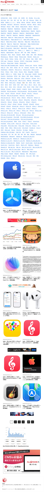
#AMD (13, 26)
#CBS (20, 59)
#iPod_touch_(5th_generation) (27, 119)
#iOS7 (18, 84)
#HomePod (3, 76)
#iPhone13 (8, 100)
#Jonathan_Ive (32, 128)
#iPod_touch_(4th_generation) (13, 119)
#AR (25, 52)
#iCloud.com (28, 78)
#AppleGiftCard (4, 31)
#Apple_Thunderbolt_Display (33, 44)
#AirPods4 (39, 22)
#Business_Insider (22, 56)
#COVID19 (22, 61)
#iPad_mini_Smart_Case (5, 97)
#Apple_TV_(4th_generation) (6, 48)
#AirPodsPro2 (16, 24)
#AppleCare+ (35, 28)
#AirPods (23, 22)
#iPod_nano (18, 115)
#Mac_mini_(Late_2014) (26, 147)
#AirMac (2, 22)
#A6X (24, 20)
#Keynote (13, 130)
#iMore (2, 82)
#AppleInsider (10, 31)
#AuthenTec (33, 52)
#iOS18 (14, 84)
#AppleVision (15, 35)
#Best (32, 54)
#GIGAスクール (9, 74)
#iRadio (15, 121)
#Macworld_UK (4, 147)
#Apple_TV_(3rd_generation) (25, 46)
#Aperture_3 (36, 26)
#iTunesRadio (3, 123)
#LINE (23, 132)
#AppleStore (22, 33)
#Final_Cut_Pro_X (18, 69)
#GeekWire (36, 72)
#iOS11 (34, 82)
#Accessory (31, 20)
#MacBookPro (12, 136)
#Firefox (2, 72)
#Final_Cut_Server (26, 69)
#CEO (24, 59)
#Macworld (37, 145)
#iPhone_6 (28, 108)
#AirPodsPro (9, 24)
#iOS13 (2, 84)
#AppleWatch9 (28, 35)
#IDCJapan (34, 78)
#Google (19, 74)
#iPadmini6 (3, 89)
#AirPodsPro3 (23, 24)
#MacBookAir (38, 134)
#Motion (8, 158)
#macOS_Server (4, 145)
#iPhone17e (34, 102)
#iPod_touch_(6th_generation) (7, 121)
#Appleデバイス (29, 50)
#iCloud (22, 78)
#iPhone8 (14, 104)
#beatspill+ (19, 54)
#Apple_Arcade (4, 37)
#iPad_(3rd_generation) (11, 91)
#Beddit (23, 54)
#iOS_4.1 (30, 84)
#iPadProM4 (3, 91)
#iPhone (18, 97)
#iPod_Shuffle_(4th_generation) (26, 117)
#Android (17, 26)
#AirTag (39, 24)
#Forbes (16, 72)
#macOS (22, 143)
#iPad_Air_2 (29, 93)
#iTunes (19, 121)
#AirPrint (34, 24)
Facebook (4, 4)
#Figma (40, 67)
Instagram (13, 4)
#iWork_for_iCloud (17, 128)
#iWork (6, 128)
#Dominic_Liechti (28, 65)
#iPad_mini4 (3, 95)
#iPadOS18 (24, 89)
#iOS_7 (6, 87)
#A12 (8, 20)
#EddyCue (40, 65)
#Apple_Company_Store (19, 37)
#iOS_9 (14, 87)
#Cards (2, 59)
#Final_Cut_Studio (35, 69)
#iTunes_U (34, 125)
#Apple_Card (10, 37)
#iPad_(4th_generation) (22, 91)
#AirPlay (18, 22)
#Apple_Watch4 (31, 48)
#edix (8, 67)
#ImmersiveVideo (36, 80)
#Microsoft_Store (21, 156)
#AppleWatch (21, 35)
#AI (40, 20)
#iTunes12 (30, 121)
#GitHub (14, 74)
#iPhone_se (16, 112)
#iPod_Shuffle (16, 117)
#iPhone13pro (14, 100)
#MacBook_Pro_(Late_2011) (6, 140)
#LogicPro (28, 132)
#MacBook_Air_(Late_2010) (6, 138)
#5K (27, 18)
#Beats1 (13, 54)
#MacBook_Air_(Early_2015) (28, 136)
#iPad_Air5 (24, 93)
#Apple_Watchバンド (12, 50)
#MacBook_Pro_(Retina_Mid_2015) (8, 143)
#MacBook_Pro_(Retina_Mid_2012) (33, 140)
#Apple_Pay (9, 44)
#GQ (23, 74)
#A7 (27, 20)
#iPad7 (37, 87)
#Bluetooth (11, 56)
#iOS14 (6, 84)
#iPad (24, 87)
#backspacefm (4, 54)
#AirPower (29, 24)
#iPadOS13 (19, 89)
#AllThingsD (3, 26)
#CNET (40, 59)
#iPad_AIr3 (13, 93)
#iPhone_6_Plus (12, 110)
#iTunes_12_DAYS (11, 123)
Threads (8, 4)
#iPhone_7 (19, 110)
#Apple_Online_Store (36, 41)
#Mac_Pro (24, 149)
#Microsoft (15, 156)
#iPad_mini (35, 93)
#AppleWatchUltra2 (36, 35)
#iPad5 (33, 87)
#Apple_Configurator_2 (5, 39)
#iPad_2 (40, 91)
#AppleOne (33, 31)
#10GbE (10, 18)
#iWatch (2, 128)
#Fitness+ (7, 72)
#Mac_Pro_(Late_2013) (5, 151)
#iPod (33, 112)
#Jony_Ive (38, 128)
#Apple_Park (3, 44)
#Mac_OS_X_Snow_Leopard (14, 149)
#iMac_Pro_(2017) (22, 80)
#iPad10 (28, 87)
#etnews (15, 67)
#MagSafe (11, 153)
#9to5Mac (31, 18)
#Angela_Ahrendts (23, 26)
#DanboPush (35, 61)
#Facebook (26, 67)
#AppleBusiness (17, 28)
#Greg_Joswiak (28, 74)
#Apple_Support (23, 44)
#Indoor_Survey (12, 82)
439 (29, 422)
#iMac (7, 80)
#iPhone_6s (34, 108)
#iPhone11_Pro (37, 97)
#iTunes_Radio (21, 125)
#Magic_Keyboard (33, 151)
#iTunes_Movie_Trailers (12, 125)
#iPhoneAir (20, 104)
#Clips (32, 59)
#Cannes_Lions (36, 56)
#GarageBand (30, 72)
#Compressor (10, 61)
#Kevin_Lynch (7, 130)
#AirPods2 (28, 22)
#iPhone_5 (3, 108)
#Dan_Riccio (3, 63)
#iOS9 (22, 84)
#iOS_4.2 (35, 84)
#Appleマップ (37, 50)
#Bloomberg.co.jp (4, 56)
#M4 (22, 134)
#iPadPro (30, 89)
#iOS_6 (2, 87)
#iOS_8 (10, 87)
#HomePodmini (10, 76)
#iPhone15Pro (3, 102)
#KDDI (2, 130)
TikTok (21, 4)
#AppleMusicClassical (25, 31)
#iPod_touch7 (3, 119)
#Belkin (27, 54)
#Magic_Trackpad (4, 153)
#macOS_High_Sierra (38, 143)
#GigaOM (2, 74)
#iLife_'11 (39, 78)
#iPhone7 (9, 104)
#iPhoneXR (3, 106)
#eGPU (11, 67)
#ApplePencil (3, 33)
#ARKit (28, 52)
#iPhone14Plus (27, 100)
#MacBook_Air (19, 136)
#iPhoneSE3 (31, 104)
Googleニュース (26, 4)
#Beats (9, 54)
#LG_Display (25, 130)
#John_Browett (25, 128)
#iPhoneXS (8, 106)
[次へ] (32, 421)
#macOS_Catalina (29, 143)
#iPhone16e (15, 102)
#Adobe (36, 20)
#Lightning (31, 130)
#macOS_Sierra (12, 145)
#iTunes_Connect (25, 123)
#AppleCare (29, 28)
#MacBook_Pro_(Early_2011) (26, 138)
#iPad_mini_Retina (29, 95)
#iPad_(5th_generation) (32, 91)
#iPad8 (41, 87)
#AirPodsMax (3, 24)
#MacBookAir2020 (4, 136)
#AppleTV (37, 33)
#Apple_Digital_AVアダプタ (16, 39)
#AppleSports (15, 33)
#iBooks (31, 76)
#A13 (12, 20)
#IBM (28, 76)
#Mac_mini (18, 147)
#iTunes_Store (28, 125)
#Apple (16, 10)
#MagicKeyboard (25, 151)
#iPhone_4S (40, 106)
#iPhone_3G (22, 106)
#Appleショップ (21, 50)
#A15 (15, 20)
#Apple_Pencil (16, 44)
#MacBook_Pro (16, 138)
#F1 (22, 67)
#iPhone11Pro (30, 97)
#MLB (34, 156)
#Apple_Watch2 (16, 48)
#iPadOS (13, 89)
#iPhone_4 (34, 106)
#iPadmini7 (8, 89)
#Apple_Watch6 (4, 50)
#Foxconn (21, 72)
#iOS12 (38, 82)
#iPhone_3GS (28, 106)
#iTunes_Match (4, 125)
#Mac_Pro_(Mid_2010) (16, 151)
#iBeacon (23, 76)
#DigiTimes (22, 65)
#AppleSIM (9, 33)
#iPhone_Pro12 (10, 112)
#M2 (16, 134)
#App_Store (17, 52)
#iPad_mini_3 (22, 95)
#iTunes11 (24, 121)
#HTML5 (15, 76)
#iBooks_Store (17, 78)
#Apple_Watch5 (39, 48)
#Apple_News (27, 41)
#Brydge (16, 56)
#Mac (28, 134)
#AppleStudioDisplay (30, 33)
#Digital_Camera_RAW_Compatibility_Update (9, 65)
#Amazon (8, 26)
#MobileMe (3, 158)
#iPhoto (29, 112)
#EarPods (35, 65)
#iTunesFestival (36, 121)
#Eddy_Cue (3, 67)
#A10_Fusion (3, 20)
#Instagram (19, 82)
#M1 (12, 134)
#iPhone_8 (32, 110)
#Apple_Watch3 (24, 48)
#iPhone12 (3, 100)
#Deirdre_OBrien (23, 63)
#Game (25, 72)
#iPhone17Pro (3, 104)
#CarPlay (16, 59)
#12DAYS (15, 18)
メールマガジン (37, 4)
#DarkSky (16, 63)
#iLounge (2, 80)
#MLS (37, 156)
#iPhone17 (28, 102)
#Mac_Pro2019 (30, 149)
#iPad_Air (7, 93)
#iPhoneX (37, 104)
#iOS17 (10, 84)
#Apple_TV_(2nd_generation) (12, 46)
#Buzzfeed (29, 56)
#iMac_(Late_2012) (13, 80)
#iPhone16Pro (22, 102)
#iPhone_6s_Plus (4, 110)
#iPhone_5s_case (21, 108)
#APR (22, 52)
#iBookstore (3, 78)
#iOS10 (30, 82)
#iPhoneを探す (23, 112)
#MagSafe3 (16, 153)
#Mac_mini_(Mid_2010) (37, 147)
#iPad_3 (2, 93)
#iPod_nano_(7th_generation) (6, 117)
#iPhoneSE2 (25, 104)
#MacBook (33, 134)
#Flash (12, 72)
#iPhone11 (24, 97)
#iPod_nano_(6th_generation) (28, 115)
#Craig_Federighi (29, 61)
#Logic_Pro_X (34, 132)
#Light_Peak (18, 132)
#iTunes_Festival (33, 123)
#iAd (19, 76)
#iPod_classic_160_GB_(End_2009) (8, 115)
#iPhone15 (40, 100)
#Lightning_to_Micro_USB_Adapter (8, 132)
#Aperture (31, 26)
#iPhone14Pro (34, 100)
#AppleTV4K (9, 35)
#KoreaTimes (19, 130)
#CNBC (36, 59)
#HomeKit (40, 74)
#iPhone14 (21, 100)
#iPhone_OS (3, 112)
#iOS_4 (26, 84)
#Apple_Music (20, 41)
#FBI (37, 67)
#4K (19, 18)
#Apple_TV (3, 46)
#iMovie (6, 82)
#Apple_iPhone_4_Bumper (11, 41)
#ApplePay (38, 31)
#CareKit (6, 59)
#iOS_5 (39, 84)
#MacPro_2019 (24, 145)
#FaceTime (32, 67)
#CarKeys (11, 59)
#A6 (21, 20)
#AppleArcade (3, 28)
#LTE (9, 134)
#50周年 (23, 18)
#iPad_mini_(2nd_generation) (12, 95)
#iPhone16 (10, 102)
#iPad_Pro (14, 97)
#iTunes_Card (18, 123)
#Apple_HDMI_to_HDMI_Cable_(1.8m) (31, 39)
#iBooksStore (37, 76)
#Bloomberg (40, 54)
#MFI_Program (32, 153)
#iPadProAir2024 (36, 89)
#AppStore (3, 52)
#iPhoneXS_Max (15, 106)
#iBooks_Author (10, 78)
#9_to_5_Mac (37, 18)
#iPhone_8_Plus (38, 110)
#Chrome (28, 59)
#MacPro (18, 145)
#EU (19, 67)
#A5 (18, 20)
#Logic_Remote (4, 134)
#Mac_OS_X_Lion (4, 149)
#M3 (19, 134)
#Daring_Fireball (10, 63)
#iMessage (29, 80)
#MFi (27, 153)
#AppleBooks (10, 28)
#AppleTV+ (3, 35)
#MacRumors (30, 145)
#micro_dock (29, 156)
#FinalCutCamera (4, 69)
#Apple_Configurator (29, 37)
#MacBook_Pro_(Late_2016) (19, 140)
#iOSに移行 (19, 87)
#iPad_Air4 (18, 93)
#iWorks (10, 128)
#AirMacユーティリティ (10, 22)
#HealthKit (35, 74)
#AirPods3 (34, 22)
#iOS (27, 82)
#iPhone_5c (8, 108)
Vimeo (32, 4)
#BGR (35, 54)
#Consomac (16, 61)
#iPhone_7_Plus (25, 110)
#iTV (39, 125)
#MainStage (22, 153)
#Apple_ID (3, 41)
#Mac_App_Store (11, 147)
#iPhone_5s (14, 108)
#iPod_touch (36, 117)
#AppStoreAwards (10, 52)
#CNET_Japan (3, 61)
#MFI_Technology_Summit (6, 156)
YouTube (17, 4)
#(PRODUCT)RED (4, 18)
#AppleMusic (17, 31)
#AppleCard (24, 28)
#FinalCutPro (11, 69)
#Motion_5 (13, 158)
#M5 (25, 134)
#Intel (23, 82)
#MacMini (18, 143)
